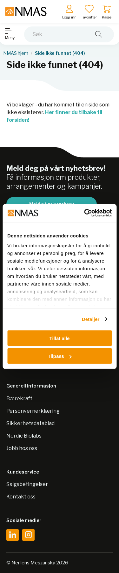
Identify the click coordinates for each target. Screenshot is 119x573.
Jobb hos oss (21, 448)
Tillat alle (60, 338)
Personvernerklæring (33, 411)
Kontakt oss (21, 497)
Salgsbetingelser (27, 484)
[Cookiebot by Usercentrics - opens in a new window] (85, 213)
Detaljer (91, 319)
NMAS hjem (15, 53)
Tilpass (60, 356)
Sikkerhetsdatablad (30, 423)
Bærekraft (19, 398)
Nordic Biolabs (24, 436)
